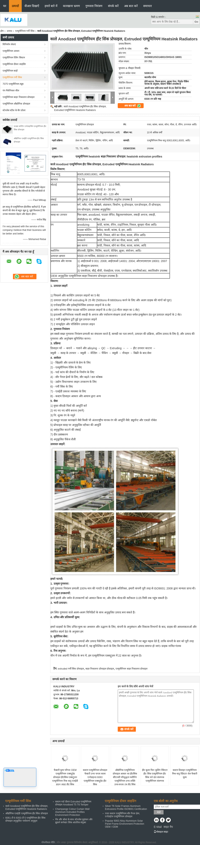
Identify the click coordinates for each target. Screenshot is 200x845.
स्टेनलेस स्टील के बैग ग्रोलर (14, 110)
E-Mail (158, 826)
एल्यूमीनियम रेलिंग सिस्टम (14, 57)
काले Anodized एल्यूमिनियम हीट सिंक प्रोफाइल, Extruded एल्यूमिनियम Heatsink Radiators (26, 807)
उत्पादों (15, 6)
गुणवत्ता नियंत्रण (93, 6)
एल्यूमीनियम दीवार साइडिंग (14, 64)
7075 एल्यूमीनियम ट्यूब (13, 84)
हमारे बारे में (51, 6)
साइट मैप (168, 826)
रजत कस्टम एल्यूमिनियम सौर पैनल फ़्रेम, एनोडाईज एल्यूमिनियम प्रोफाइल (122, 815)
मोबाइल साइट (161, 831)
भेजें (159, 812)
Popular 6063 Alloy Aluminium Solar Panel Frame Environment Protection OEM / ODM (124, 823)
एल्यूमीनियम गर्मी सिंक (24, 31)
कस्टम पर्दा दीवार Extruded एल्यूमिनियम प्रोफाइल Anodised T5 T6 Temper (73, 803)
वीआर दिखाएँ (32, 6)
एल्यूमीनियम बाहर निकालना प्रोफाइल (131, 668)
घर (4, 6)
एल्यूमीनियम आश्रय (11, 51)
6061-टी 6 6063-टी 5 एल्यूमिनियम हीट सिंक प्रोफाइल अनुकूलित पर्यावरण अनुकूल (25, 819)
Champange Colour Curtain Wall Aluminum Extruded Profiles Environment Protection (72, 812)
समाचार (147, 6)
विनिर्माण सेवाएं (9, 44)
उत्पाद (9, 31)
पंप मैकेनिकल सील (11, 90)
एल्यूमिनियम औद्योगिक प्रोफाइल (16, 103)
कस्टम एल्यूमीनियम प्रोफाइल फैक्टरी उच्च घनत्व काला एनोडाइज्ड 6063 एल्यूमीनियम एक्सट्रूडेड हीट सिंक (95, 777)
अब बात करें (131, 5)
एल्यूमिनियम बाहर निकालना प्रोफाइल (18, 97)
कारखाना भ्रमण (71, 6)
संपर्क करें (113, 6)
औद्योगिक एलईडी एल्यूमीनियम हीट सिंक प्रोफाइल (26, 813)
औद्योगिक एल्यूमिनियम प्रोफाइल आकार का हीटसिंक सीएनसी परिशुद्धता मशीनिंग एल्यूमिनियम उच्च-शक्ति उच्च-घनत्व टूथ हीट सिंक (125, 777)
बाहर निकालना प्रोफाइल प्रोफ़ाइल (99, 668)
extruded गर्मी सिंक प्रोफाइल (71, 668)
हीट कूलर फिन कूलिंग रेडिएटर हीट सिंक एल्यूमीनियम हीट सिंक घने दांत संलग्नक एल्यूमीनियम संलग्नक (155, 775)
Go (196, 21)
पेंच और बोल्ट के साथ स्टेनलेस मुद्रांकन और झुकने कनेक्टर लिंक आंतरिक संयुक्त (73, 821)
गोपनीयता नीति (48, 842)
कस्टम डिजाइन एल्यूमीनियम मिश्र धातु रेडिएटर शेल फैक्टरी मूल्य (184, 774)
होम (2, 31)
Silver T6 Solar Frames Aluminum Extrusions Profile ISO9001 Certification (126, 807)
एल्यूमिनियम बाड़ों (10, 70)
